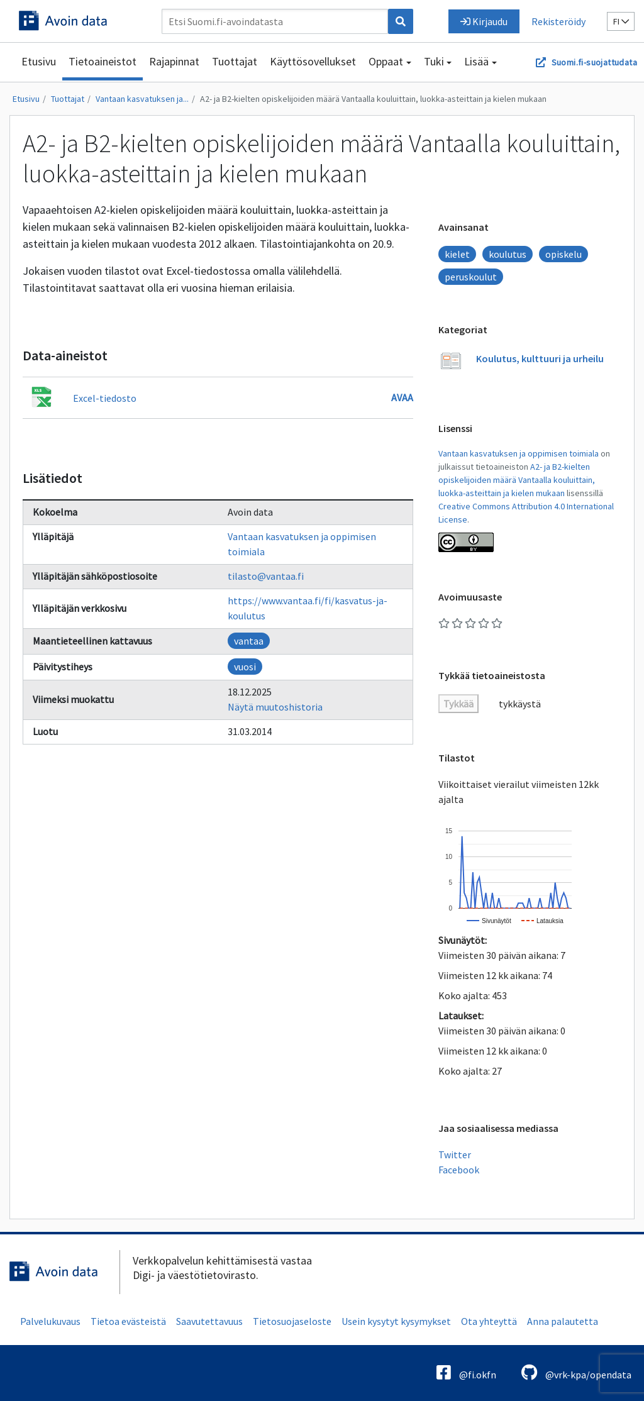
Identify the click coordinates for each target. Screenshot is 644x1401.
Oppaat (386, 61)
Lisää (476, 61)
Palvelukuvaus (50, 1321)
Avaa (402, 397)
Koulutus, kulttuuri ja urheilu (540, 358)
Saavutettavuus (209, 1321)
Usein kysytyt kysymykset (396, 1321)
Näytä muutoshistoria (275, 706)
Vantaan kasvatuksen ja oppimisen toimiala (518, 453)
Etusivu (38, 61)
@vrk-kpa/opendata (576, 1372)
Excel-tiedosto (104, 398)
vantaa (249, 640)
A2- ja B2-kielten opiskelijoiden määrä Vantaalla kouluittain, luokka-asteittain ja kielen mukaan (373, 98)
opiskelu (563, 254)
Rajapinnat (174, 61)
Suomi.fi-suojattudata (594, 62)
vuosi (245, 666)
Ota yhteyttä (489, 1321)
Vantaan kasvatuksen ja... (142, 98)
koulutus (507, 254)
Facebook (458, 1169)
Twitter (454, 1154)
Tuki (434, 61)
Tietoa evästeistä (128, 1321)
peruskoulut (471, 276)
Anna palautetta (562, 1321)
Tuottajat (234, 61)
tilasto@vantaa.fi (266, 576)
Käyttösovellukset (313, 61)
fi (621, 21)
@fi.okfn (466, 1372)
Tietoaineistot (102, 61)
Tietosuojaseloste (292, 1321)
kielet (457, 254)
